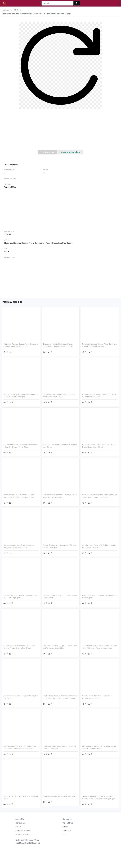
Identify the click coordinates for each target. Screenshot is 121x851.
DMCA (18, 827)
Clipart (65, 827)
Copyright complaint (70, 152)
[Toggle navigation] (117, 3)
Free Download (48, 152)
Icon (64, 834)
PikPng (6, 10)
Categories (67, 819)
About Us (20, 819)
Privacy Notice (22, 834)
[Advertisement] (60, 131)
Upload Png (67, 823)
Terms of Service (23, 830)
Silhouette (66, 830)
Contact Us (20, 823)
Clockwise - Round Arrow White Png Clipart (59, 796)
